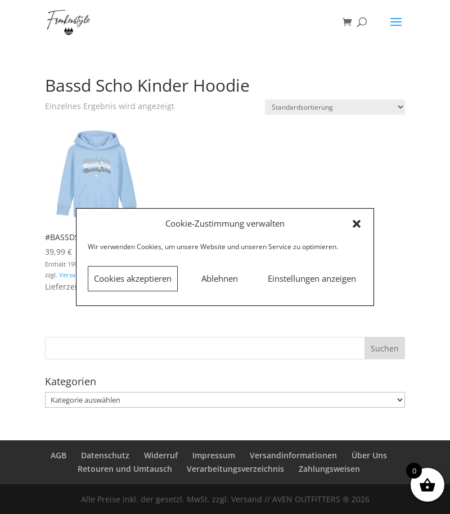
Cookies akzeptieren (133, 278)
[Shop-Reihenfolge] (335, 107)
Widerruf (161, 455)
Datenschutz (105, 455)
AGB (58, 455)
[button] (356, 223)
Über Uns (369, 455)
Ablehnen (219, 278)
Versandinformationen (293, 455)
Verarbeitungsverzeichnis (235, 468)
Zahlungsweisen (329, 468)
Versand (71, 274)
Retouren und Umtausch (125, 468)
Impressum (213, 455)
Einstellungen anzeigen (312, 278)
